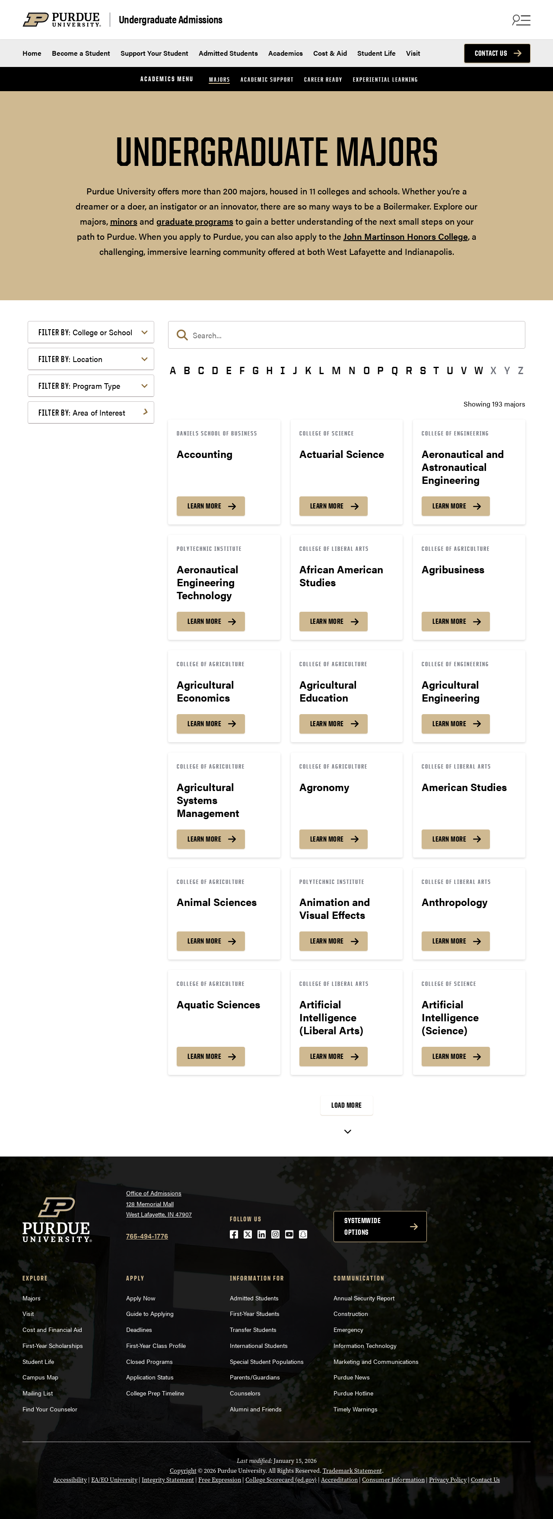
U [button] (450, 370)
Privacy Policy (448, 1480)
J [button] (295, 370)
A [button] (173, 370)
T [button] (436, 370)
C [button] (201, 370)
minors (123, 221)
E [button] (229, 370)
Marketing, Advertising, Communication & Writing (92, 560)
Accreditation (339, 1480)
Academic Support (267, 79)
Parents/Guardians (255, 1377)
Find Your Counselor (49, 1409)
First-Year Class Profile (156, 1345)
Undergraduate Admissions (170, 19)
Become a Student (81, 53)
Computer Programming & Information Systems (93, 480)
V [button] (464, 370)
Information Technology (365, 1345)
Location (70, 358)
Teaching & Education (85, 644)
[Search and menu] (520, 20)
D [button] (215, 370)
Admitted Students (228, 53)
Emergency (348, 1329)
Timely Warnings (356, 1409)
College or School (85, 332)
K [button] (308, 370)
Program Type (79, 385)
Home (31, 53)
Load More (346, 1105)
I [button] (282, 370)
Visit (413, 53)
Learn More (204, 506)
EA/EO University (114, 1480)
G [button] (255, 370)
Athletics (65, 447)
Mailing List (37, 1393)
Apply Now (141, 1297)
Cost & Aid (330, 53)
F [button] (242, 370)
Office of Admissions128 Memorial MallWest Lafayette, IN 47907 (159, 1203)
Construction (351, 1313)
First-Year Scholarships (52, 1345)
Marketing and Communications (376, 1361)
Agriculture (69, 434)
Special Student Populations (267, 1361)
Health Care (70, 527)
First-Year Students (255, 1313)
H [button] (269, 370)
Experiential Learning (385, 79)
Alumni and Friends (256, 1409)
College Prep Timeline (155, 1393)
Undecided (68, 658)
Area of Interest (81, 412)
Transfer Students (253, 1329)
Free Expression (219, 1480)
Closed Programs (149, 1361)
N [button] (352, 370)
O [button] (366, 370)
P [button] (380, 370)
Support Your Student (154, 53)
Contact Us (491, 53)
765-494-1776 (147, 1236)
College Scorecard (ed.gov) (281, 1480)
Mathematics (72, 579)
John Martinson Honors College (405, 236)
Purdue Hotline (353, 1393)
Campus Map (40, 1377)
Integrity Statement (168, 1480)
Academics (285, 53)
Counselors (245, 1393)
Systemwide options (362, 1226)
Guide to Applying (150, 1313)
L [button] (321, 370)
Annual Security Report (364, 1297)
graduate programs (194, 221)
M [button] (336, 370)
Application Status (150, 1377)
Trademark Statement (352, 1471)
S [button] (423, 370)
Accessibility (70, 1480)
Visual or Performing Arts (91, 672)
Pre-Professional (77, 592)
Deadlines (139, 1329)
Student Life (376, 53)
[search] (346, 335)
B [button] (187, 370)
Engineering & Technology (92, 499)
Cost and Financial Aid (52, 1329)
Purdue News (352, 1377)
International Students (259, 1345)
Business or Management (91, 461)
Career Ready (323, 79)
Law (58, 541)
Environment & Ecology (88, 513)
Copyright (183, 1471)
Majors (219, 79)
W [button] (478, 370)
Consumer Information (393, 1480)
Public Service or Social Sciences (88, 611)
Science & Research (82, 631)
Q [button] (394, 370)
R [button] (409, 370)
